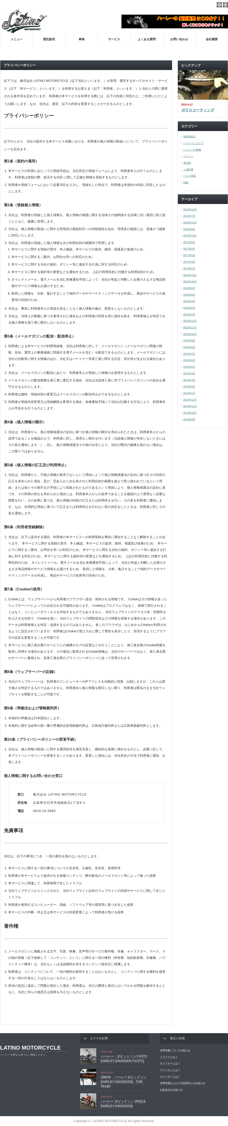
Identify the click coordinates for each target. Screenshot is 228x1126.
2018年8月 (189, 229)
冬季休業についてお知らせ (175, 1050)
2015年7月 (189, 353)
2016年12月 (190, 275)
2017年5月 (189, 255)
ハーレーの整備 (192, 149)
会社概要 (212, 39)
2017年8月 (189, 248)
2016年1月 (189, 314)
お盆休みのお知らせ (171, 1089)
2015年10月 (190, 334)
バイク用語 (189, 175)
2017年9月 (189, 242)
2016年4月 (189, 301)
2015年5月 (189, 366)
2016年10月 (190, 281)
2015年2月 (189, 386)
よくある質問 (147, 39)
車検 (82, 39)
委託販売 (49, 39)
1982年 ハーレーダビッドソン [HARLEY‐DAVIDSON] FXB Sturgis (123, 1081)
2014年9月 (189, 419)
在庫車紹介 (189, 136)
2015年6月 (189, 360)
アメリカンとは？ (170, 1070)
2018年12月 (190, 222)
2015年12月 (190, 320)
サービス (114, 39)
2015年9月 (189, 340)
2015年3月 (189, 380)
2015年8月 (189, 347)
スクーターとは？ (170, 1076)
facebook (225, 4)
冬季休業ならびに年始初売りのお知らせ (182, 1083)
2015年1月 (189, 393)
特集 (185, 182)
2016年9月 (189, 288)
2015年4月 (189, 373)
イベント (188, 156)
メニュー (16, 39)
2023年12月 (190, 209)
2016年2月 (189, 307)
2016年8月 (189, 294)
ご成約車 (188, 169)
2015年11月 (190, 327)
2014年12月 (190, 399)
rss (219, 4)
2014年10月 (190, 412)
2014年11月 (190, 406)
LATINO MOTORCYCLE (30, 1048)
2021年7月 (189, 215)
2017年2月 (189, 268)
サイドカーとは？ (170, 1063)
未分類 (187, 162)
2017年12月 (190, 235)
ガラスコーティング (197, 110)
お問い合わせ (179, 39)
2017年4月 (189, 261)
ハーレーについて (193, 143)
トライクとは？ (169, 1057)
